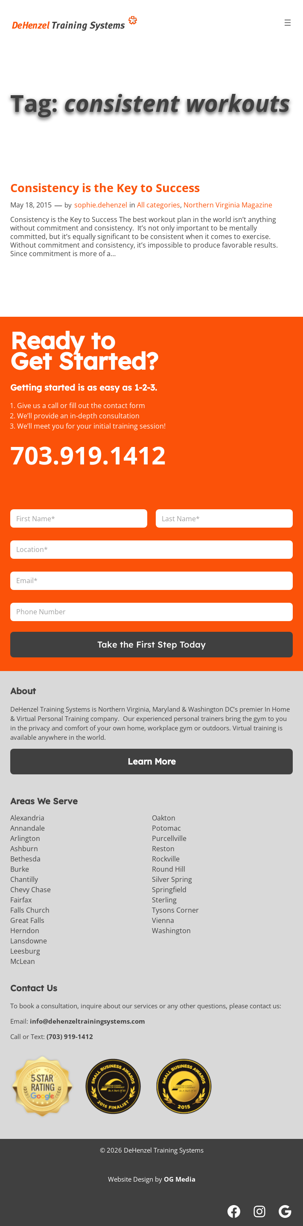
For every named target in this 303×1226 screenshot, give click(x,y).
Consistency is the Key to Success (105, 188)
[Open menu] (288, 23)
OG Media (179, 1179)
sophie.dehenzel (100, 205)
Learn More (152, 761)
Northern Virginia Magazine (228, 205)
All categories (158, 205)
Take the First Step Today (151, 644)
